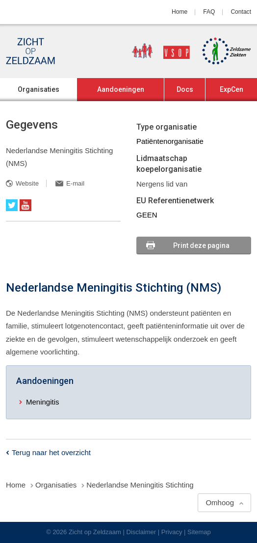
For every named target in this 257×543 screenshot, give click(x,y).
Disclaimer (141, 532)
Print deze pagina (201, 245)
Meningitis (42, 402)
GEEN (146, 215)
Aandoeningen (120, 89)
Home (179, 11)
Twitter (12, 205)
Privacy (171, 532)
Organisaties (38, 89)
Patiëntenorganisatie (170, 141)
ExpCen (231, 89)
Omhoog (220, 502)
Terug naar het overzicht (51, 452)
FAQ (209, 11)
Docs (185, 89)
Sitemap (199, 532)
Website (27, 183)
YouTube (25, 205)
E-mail (75, 183)
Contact (241, 11)
